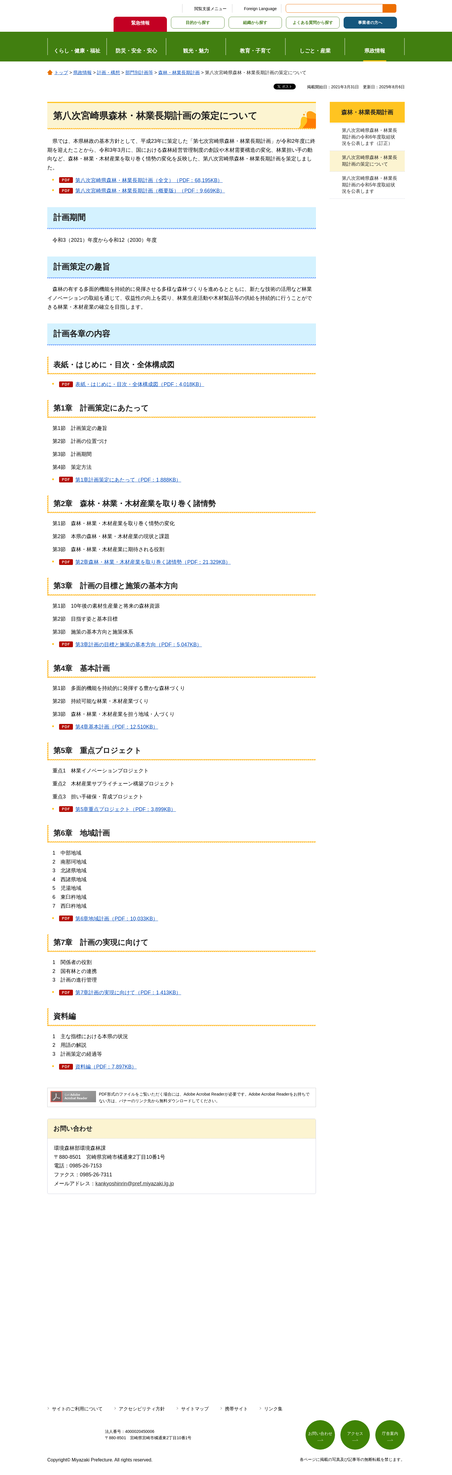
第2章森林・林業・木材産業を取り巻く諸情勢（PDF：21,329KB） (153, 562)
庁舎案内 (390, 1433)
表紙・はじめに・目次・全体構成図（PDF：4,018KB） (139, 384)
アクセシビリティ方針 (142, 1408)
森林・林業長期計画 (179, 72)
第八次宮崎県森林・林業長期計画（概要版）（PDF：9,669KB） (150, 191)
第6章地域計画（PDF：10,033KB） (116, 919)
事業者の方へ (370, 22)
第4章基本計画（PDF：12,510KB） (116, 727)
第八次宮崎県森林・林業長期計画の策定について (369, 160)
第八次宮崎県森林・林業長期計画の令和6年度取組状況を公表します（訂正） (369, 137)
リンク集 (273, 1408)
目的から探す (198, 22)
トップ (61, 72)
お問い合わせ (320, 1433)
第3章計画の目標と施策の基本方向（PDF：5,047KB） (138, 644)
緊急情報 (140, 22)
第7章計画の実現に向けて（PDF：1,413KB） (128, 992)
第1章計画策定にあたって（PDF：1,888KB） (128, 480)
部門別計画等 (139, 72)
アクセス (355, 1433)
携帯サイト (236, 1408)
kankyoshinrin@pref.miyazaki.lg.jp (134, 1183)
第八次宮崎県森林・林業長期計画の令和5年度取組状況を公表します (369, 185)
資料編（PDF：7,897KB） (106, 1067)
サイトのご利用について (77, 1408)
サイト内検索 (290, 8)
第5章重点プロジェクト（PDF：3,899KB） (125, 809)
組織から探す (255, 22)
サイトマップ (195, 1408)
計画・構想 (108, 72)
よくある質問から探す (313, 22)
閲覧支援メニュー (210, 8)
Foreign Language (260, 8)
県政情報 (82, 72)
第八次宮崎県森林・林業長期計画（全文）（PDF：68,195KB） (149, 180)
